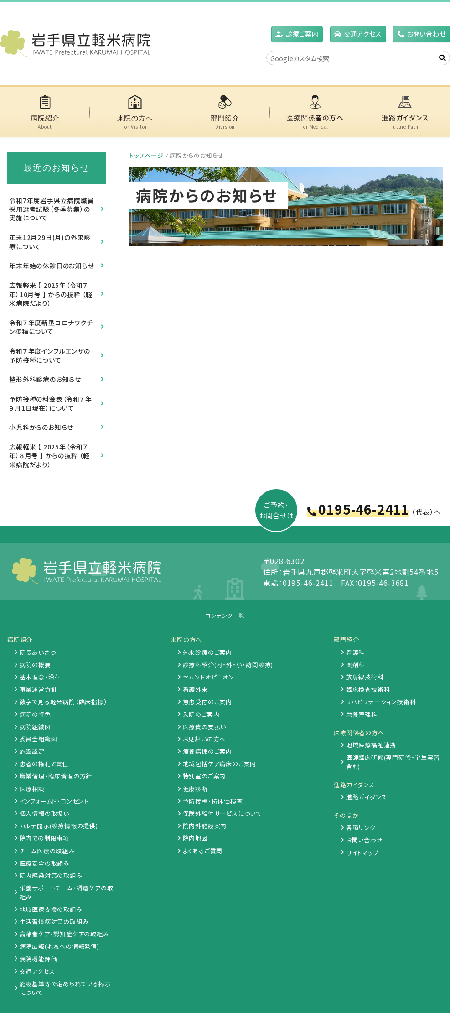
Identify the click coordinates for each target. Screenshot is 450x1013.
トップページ (146, 155)
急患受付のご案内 (207, 701)
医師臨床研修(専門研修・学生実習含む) (393, 761)
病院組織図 (35, 726)
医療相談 (32, 788)
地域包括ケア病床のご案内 (220, 763)
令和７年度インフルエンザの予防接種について (49, 355)
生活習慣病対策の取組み (54, 921)
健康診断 (195, 788)
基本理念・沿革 (40, 677)
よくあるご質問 (203, 850)
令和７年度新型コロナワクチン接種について (51, 327)
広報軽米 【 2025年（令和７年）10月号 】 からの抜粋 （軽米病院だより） (51, 294)
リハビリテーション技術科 (381, 701)
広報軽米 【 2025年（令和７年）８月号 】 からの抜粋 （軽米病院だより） (49, 455)
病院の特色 (35, 714)
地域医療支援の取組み (51, 909)
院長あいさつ (38, 652)
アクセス (363, 33)
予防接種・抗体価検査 (213, 801)
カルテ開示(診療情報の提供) (59, 825)
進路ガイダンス (366, 797)
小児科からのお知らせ (41, 427)
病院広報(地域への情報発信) (59, 946)
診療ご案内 (302, 33)
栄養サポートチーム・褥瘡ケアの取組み (67, 892)
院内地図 (195, 838)
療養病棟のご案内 (207, 751)
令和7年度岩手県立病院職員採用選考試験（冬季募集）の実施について (51, 209)
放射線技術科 (365, 677)
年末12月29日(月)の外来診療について (50, 242)
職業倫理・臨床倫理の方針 (56, 776)
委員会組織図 (38, 739)
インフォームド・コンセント (54, 801)
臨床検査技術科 (368, 689)
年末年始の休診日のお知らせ (51, 265)
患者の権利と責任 (44, 763)
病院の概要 (35, 664)
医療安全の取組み (45, 863)
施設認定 (32, 751)
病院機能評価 (38, 959)
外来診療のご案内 (207, 652)
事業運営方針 (38, 689)
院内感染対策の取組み (51, 875)
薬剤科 (355, 664)
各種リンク (361, 827)
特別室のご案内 (204, 776)
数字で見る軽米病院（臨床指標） (64, 701)
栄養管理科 (362, 714)
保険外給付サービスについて (222, 813)
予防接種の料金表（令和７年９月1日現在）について (50, 403)
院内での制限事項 (44, 838)
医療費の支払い (205, 726)
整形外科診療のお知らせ (45, 379)
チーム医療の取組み (47, 850)
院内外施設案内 (205, 825)
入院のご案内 (201, 714)
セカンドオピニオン (208, 677)
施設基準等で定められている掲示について (65, 988)
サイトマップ (362, 852)
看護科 (355, 652)
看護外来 (195, 689)
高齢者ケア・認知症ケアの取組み (64, 933)
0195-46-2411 (363, 509)
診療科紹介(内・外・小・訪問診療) (228, 664)
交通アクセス (37, 971)
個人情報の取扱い (44, 813)
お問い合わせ (426, 33)
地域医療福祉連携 (371, 745)
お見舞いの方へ (204, 739)
